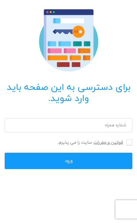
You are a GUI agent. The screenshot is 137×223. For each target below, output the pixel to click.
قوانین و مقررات (108, 143)
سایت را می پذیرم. (90, 143)
